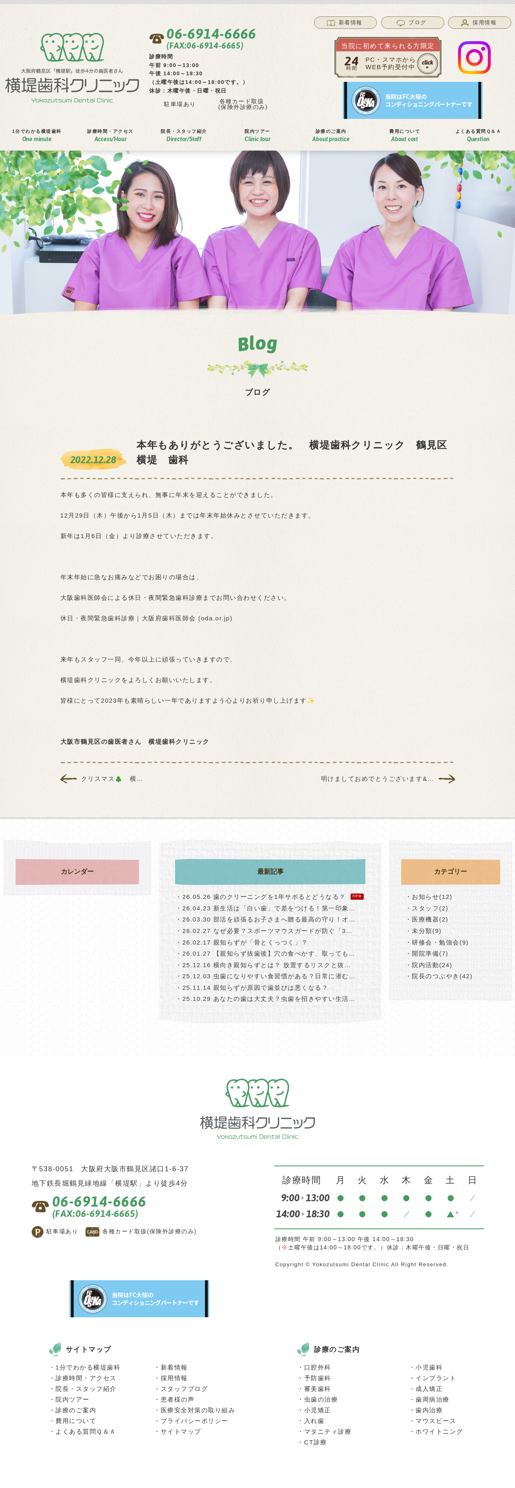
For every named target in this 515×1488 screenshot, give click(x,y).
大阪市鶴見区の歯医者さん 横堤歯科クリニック (135, 741)
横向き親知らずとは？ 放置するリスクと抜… (263, 963)
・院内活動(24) (429, 963)
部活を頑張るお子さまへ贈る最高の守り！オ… (266, 918)
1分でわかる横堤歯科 (87, 1365)
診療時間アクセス (110, 135)
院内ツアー (72, 1397)
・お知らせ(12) (429, 896)
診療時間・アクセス (86, 1375)
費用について (75, 1418)
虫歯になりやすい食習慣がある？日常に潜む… (266, 974)
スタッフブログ (184, 1386)
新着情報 (174, 1365)
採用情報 (174, 1375)
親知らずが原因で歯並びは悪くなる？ (252, 985)
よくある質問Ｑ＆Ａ (478, 135)
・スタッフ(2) (426, 907)
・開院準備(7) (426, 952)
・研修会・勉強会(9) (437, 941)
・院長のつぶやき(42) (439, 974)
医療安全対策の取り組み (198, 1407)
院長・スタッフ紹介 (86, 1386)
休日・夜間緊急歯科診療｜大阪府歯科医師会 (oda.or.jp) (146, 618)
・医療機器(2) (426, 918)
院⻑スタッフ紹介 (184, 135)
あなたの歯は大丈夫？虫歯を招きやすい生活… (266, 996)
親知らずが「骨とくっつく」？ (242, 941)
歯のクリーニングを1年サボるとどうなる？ (270, 896)
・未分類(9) (423, 929)
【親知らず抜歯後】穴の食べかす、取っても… (266, 952)
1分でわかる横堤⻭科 (36, 135)
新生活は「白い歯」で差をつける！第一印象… (266, 907)
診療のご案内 (75, 1407)
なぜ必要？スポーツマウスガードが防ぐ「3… (264, 929)
